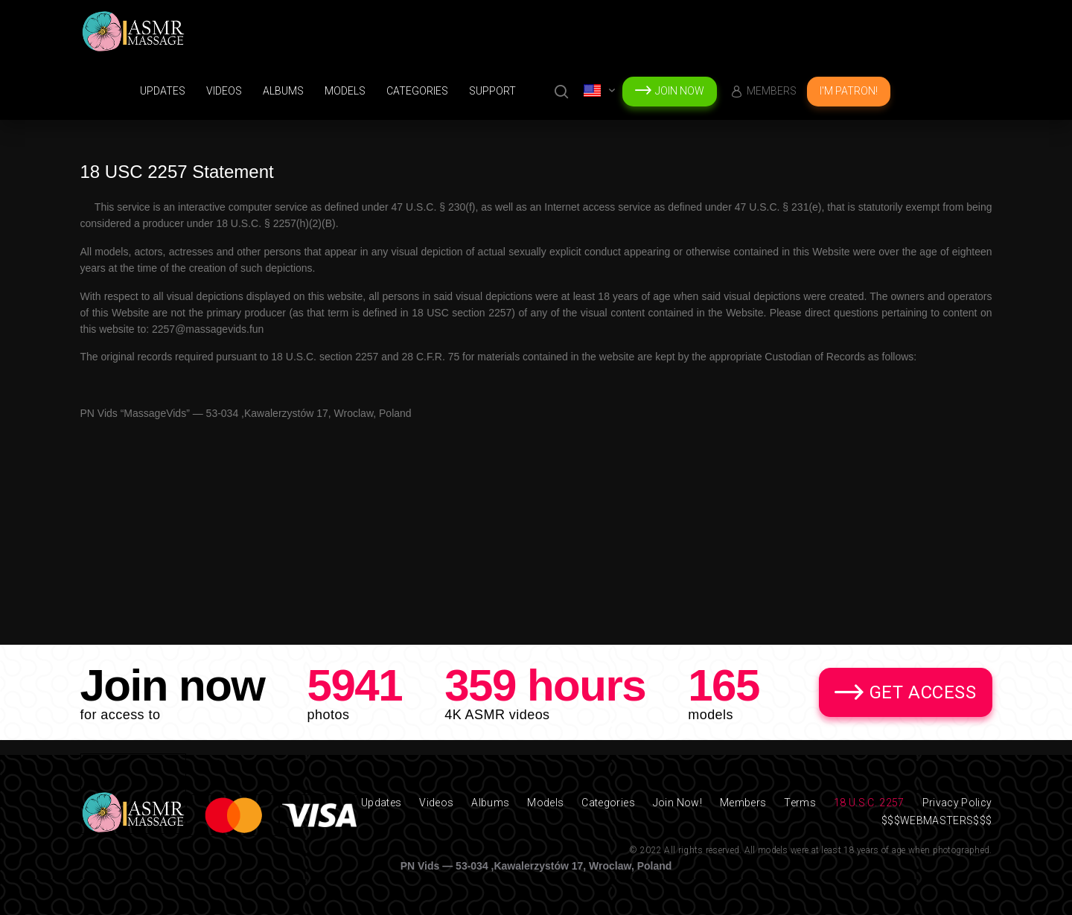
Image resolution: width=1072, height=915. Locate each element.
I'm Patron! (849, 91)
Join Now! (677, 803)
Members (772, 91)
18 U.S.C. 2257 (869, 803)
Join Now (679, 91)
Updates (162, 91)
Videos (224, 91)
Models (345, 91)
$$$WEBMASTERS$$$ (936, 820)
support (492, 91)
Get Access (923, 692)
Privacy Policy (957, 803)
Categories (417, 91)
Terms (800, 803)
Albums (283, 91)
